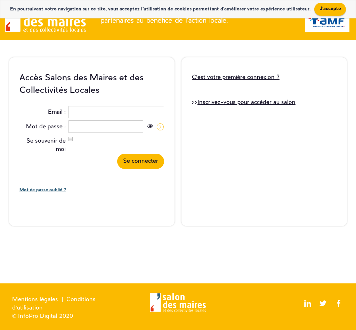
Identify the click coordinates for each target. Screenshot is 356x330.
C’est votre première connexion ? (236, 77)
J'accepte (330, 9)
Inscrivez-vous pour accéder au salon (246, 102)
